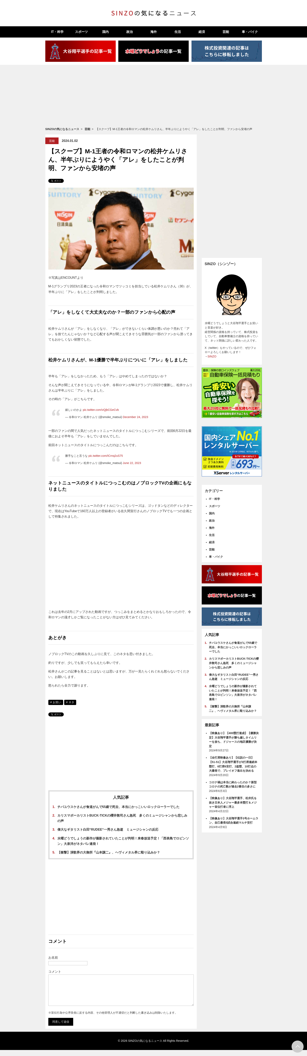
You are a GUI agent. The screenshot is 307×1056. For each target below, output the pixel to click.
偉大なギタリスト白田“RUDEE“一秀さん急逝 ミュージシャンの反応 (107, 829)
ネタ (71, 702)
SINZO (212, 356)
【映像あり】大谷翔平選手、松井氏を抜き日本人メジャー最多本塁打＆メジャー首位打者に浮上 (233, 802)
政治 (129, 32)
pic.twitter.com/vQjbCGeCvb (101, 409)
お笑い (57, 702)
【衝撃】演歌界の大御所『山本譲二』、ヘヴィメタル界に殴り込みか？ (108, 852)
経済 (202, 32)
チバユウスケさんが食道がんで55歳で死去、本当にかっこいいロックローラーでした (118, 807)
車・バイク (250, 32)
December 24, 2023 (135, 417)
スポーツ (81, 32)
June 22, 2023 (132, 463)
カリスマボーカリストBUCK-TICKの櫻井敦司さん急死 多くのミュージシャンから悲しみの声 (234, 663)
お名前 (53, 957)
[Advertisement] (153, 96)
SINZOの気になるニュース (62, 129)
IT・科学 (57, 32)
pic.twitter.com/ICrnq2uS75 (105, 455)
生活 (177, 32)
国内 (105, 32)
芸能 (226, 32)
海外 (153, 32)
